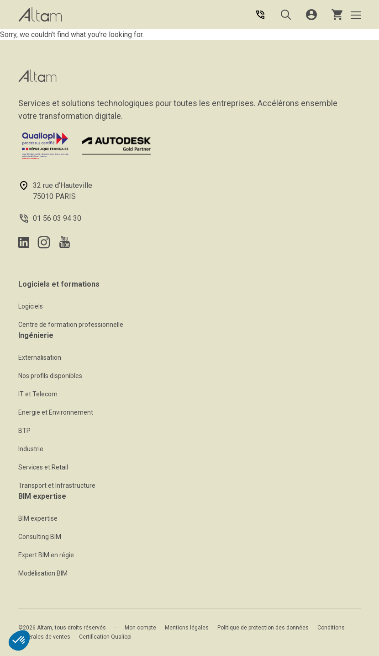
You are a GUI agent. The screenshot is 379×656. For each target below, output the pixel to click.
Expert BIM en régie (46, 555)
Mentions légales (187, 627)
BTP (24, 430)
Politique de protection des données (263, 627)
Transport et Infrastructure (56, 485)
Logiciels (30, 306)
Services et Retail (43, 467)
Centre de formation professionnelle (70, 324)
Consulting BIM (39, 536)
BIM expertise (38, 518)
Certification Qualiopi (105, 637)
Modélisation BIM (43, 573)
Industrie (30, 449)
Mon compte (140, 627)
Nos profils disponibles (50, 375)
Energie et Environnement (55, 412)
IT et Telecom (38, 394)
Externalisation (39, 357)
